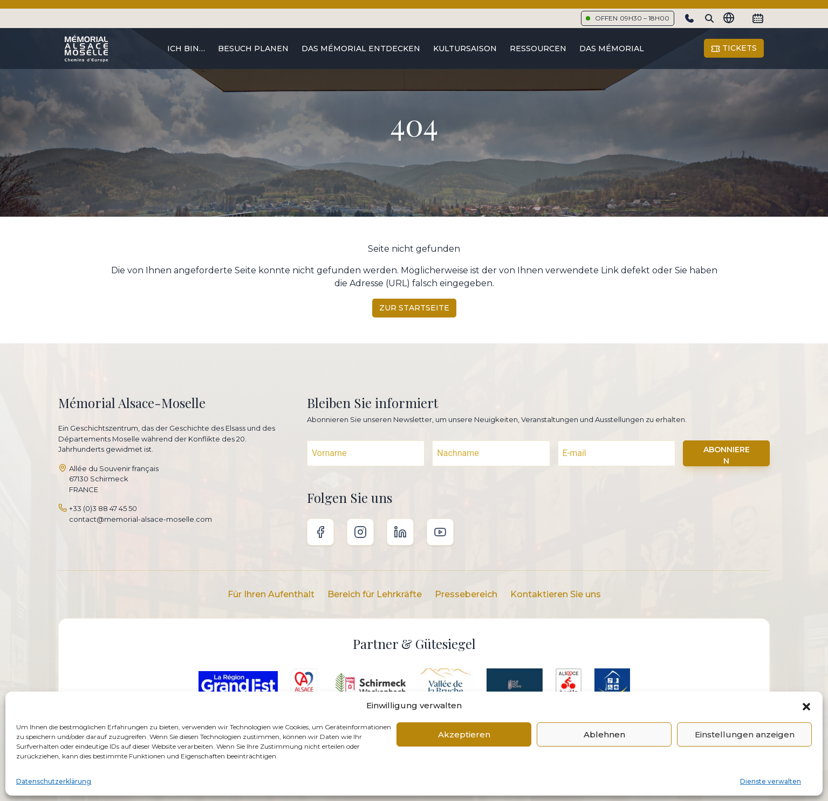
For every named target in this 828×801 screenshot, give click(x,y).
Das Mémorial (611, 48)
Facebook (320, 532)
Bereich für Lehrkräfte (374, 594)
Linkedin (400, 532)
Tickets (734, 48)
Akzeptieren (464, 734)
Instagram (360, 532)
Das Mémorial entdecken (361, 48)
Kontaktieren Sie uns (555, 594)
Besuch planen (253, 48)
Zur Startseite (414, 308)
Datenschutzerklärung (53, 781)
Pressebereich (466, 594)
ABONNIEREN (726, 455)
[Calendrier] (758, 18)
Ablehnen (604, 734)
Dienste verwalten (770, 781)
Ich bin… (186, 48)
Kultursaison (465, 48)
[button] (806, 705)
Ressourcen (538, 48)
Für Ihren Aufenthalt (271, 594)
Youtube (440, 532)
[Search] (709, 18)
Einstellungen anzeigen (745, 734)
